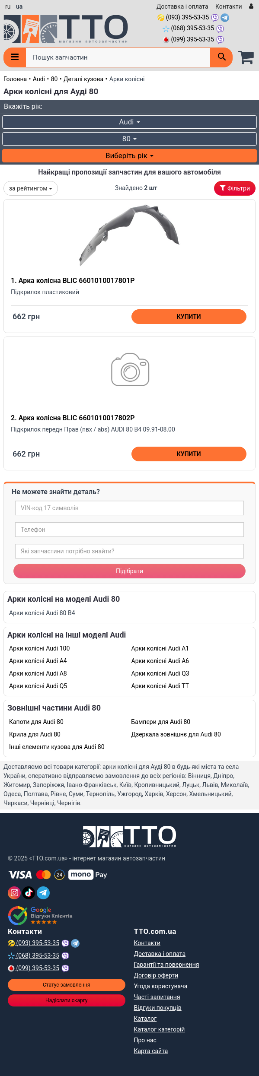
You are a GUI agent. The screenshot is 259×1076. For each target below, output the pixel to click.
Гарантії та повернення (166, 964)
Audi (39, 79)
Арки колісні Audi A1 (160, 648)
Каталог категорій (159, 1029)
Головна (15, 79)
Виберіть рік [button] (129, 155)
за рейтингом (30, 188)
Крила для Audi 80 (35, 734)
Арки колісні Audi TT (160, 685)
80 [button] (129, 138)
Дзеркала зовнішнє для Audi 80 (176, 734)
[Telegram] (43, 892)
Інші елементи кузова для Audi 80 (57, 746)
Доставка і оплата (182, 6)
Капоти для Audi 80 (36, 721)
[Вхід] (250, 6)
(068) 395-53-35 (188, 28)
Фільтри (235, 188)
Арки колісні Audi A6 (160, 660)
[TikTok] (28, 892)
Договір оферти (156, 975)
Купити (189, 316)
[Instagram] (14, 892)
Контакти (228, 6)
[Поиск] (221, 57)
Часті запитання (157, 996)
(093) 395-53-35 (183, 17)
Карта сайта (151, 1050)
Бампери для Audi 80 (161, 721)
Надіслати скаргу (66, 1000)
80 (54, 79)
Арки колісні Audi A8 (38, 673)
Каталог (145, 1018)
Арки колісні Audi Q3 (160, 673)
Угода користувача (161, 986)
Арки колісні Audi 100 (39, 648)
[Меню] (14, 57)
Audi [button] (129, 121)
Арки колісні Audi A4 (38, 660)
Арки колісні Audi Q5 (38, 685)
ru (7, 6)
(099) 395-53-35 (188, 39)
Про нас (145, 1040)
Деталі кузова (83, 79)
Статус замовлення (66, 985)
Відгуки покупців (158, 1007)
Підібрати (129, 571)
